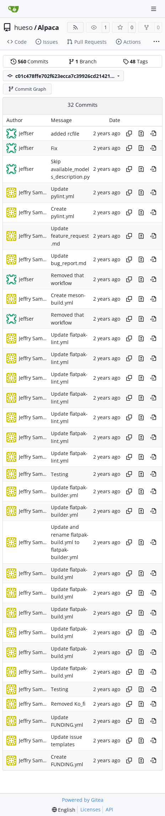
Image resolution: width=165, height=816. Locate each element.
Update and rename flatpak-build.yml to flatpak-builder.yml (70, 542)
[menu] (64, 809)
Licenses (90, 809)
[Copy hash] (129, 133)
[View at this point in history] (153, 133)
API (109, 809)
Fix (54, 148)
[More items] (156, 42)
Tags (135, 61)
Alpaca (48, 27)
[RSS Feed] (75, 27)
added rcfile (65, 133)
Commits (29, 61)
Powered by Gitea (82, 799)
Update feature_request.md (70, 236)
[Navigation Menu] (154, 9)
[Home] (13, 8)
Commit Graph (27, 89)
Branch (83, 61)
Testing (59, 474)
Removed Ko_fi (68, 703)
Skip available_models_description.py (70, 169)
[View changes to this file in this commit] (141, 133)
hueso (23, 27)
